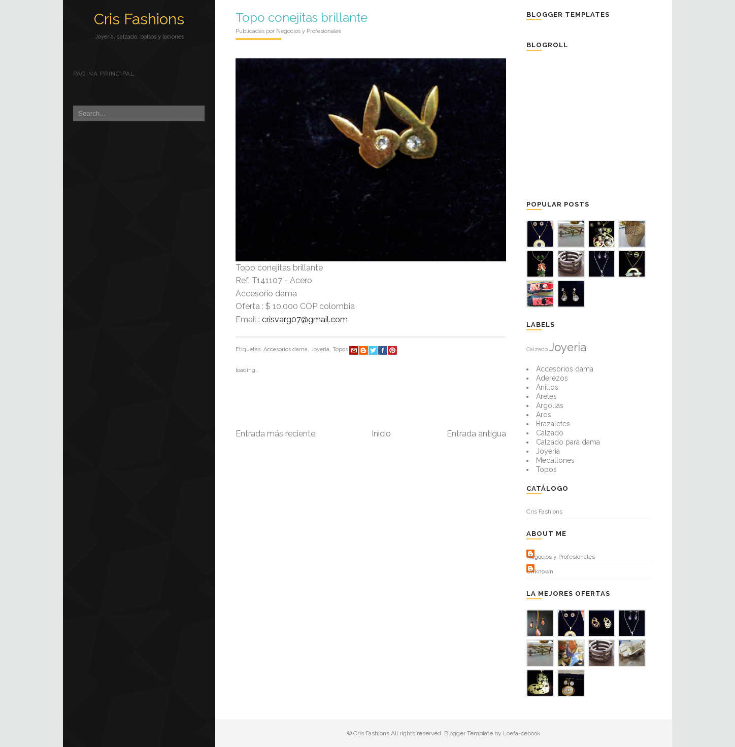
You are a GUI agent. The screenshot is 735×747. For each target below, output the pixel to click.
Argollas (549, 405)
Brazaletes (553, 424)
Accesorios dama (285, 349)
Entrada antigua (476, 433)
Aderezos (552, 378)
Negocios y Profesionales (560, 556)
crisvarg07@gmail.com (305, 319)
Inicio (381, 433)
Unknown (539, 571)
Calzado (537, 349)
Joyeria (320, 349)
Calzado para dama (568, 442)
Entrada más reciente (275, 433)
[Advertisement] (602, 124)
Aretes (546, 396)
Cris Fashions (139, 19)
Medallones (555, 460)
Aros (543, 415)
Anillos (547, 387)
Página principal (104, 73)
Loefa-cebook (522, 733)
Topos (340, 349)
